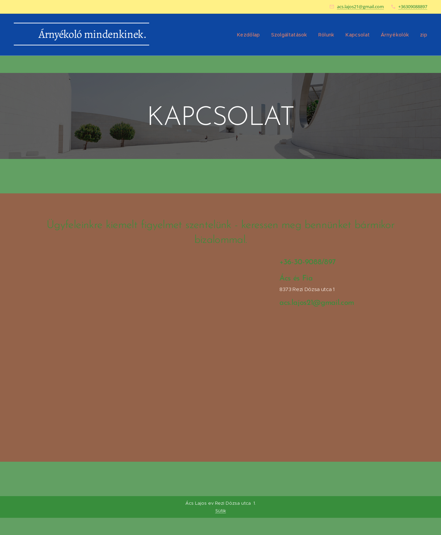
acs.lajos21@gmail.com (360, 6)
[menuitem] (256, 34)
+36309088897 (412, 6)
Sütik (220, 511)
